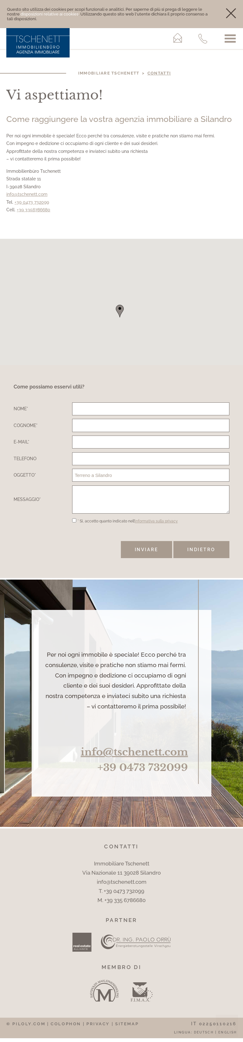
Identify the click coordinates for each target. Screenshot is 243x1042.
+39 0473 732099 (32, 202)
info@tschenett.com (26, 194)
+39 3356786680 (33, 209)
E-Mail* (21, 441)
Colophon (66, 1027)
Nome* (21, 408)
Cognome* (26, 425)
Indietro (201, 553)
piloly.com (28, 1027)
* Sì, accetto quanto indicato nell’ (128, 525)
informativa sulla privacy (156, 525)
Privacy (98, 1027)
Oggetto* (25, 475)
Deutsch (204, 1036)
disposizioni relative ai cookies (49, 14)
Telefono (25, 458)
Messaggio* (27, 501)
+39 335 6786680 (125, 904)
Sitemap (127, 1027)
